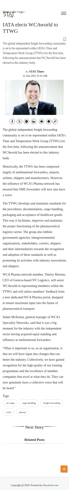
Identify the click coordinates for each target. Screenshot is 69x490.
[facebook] (12, 121)
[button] (34, 39)
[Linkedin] (33, 121)
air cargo (10, 403)
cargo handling (29, 403)
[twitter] (19, 121)
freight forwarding (51, 403)
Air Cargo (18, 11)
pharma (22, 412)
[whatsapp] (26, 121)
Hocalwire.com (50, 485)
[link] (55, 121)
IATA (9, 412)
